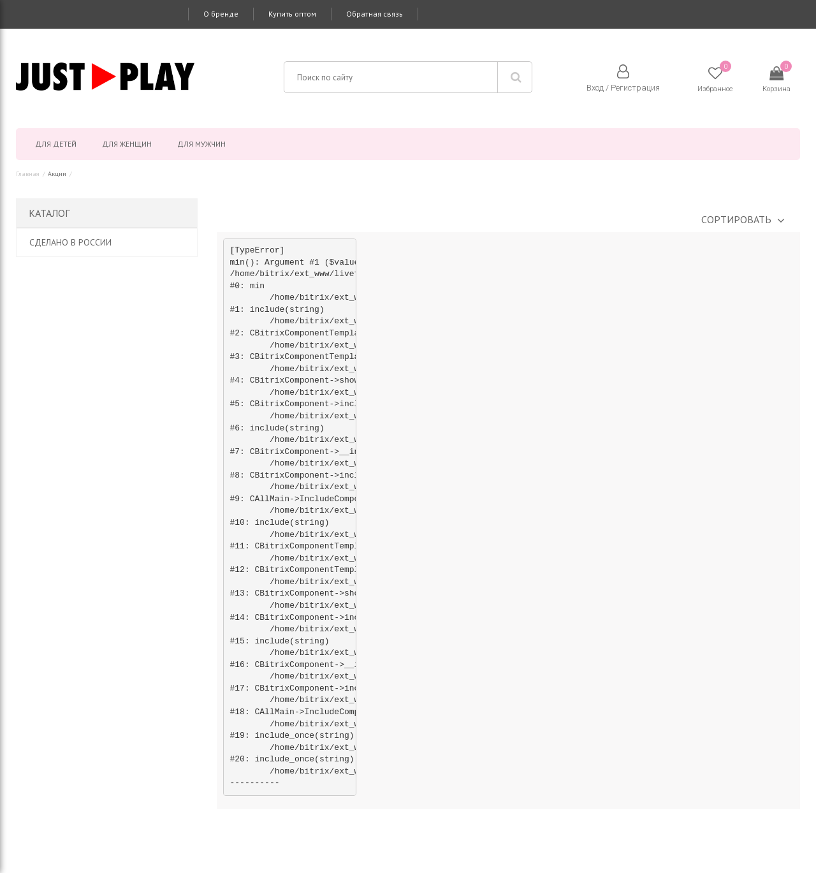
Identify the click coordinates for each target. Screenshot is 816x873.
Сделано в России (70, 242)
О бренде (220, 13)
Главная (28, 174)
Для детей (55, 144)
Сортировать (736, 219)
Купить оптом (292, 13)
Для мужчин (201, 144)
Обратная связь (374, 13)
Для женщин (127, 144)
